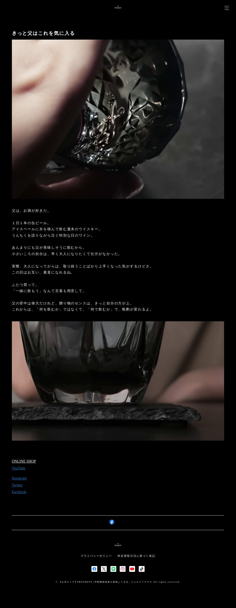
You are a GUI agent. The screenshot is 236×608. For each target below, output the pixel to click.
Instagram (19, 478)
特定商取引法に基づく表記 (136, 555)
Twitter (17, 485)
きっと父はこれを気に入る (43, 33)
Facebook (19, 492)
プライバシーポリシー (96, 555)
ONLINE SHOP (24, 461)
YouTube (18, 468)
